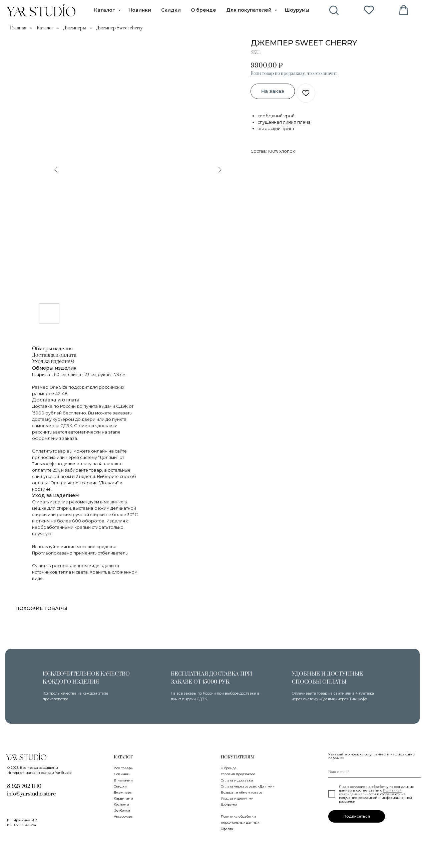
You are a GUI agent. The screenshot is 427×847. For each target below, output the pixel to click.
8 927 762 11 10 (24, 786)
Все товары (123, 768)
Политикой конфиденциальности (370, 792)
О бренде (203, 10)
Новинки (139, 10)
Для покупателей (249, 10)
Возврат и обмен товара (242, 792)
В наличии (123, 780)
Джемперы (74, 28)
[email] (374, 772)
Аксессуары (123, 816)
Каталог (105, 10)
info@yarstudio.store (31, 794)
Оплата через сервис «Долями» (247, 786)
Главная (18, 28)
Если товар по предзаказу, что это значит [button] (294, 73)
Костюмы (121, 804)
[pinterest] (369, 10)
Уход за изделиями (237, 798)
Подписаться (357, 816)
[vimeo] (404, 10)
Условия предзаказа (238, 774)
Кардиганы (123, 798)
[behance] (334, 10)
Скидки (171, 10)
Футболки (122, 810)
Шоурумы (297, 10)
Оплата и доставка (237, 780)
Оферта (227, 829)
